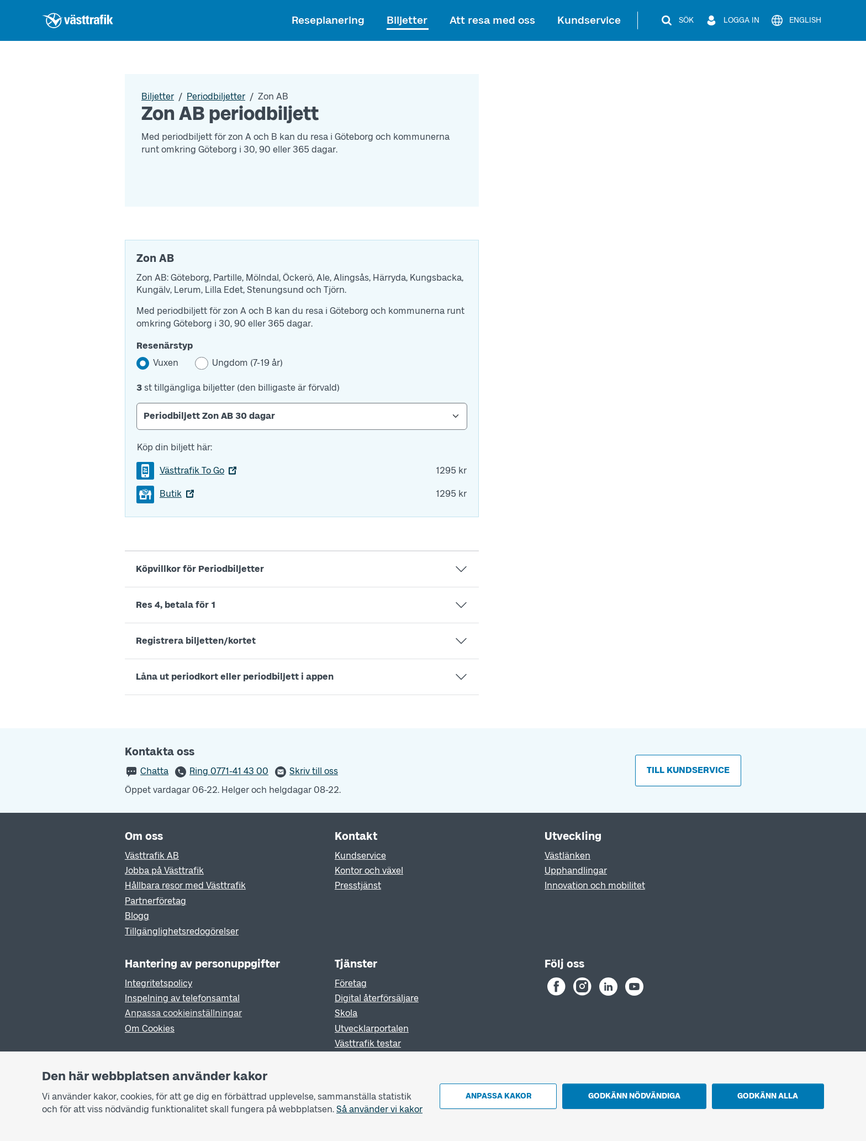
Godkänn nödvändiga (634, 1096)
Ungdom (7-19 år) (247, 362)
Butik (171, 493)
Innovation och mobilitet (595, 885)
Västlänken (567, 855)
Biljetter (407, 20)
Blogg (137, 916)
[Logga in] (732, 20)
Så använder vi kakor (379, 1109)
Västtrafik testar (368, 1043)
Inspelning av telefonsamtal (182, 998)
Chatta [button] (154, 771)
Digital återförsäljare (377, 998)
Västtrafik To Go (192, 470)
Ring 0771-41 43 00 (228, 771)
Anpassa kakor (498, 1096)
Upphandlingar (576, 870)
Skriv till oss (313, 771)
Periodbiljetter (216, 96)
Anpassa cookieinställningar (183, 1013)
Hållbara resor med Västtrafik (185, 885)
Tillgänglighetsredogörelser (182, 931)
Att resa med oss (492, 20)
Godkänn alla (767, 1096)
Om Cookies (150, 1028)
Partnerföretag (155, 901)
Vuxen (165, 362)
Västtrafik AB (152, 855)
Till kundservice (688, 770)
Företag (351, 983)
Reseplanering (328, 20)
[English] (796, 20)
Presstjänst (358, 885)
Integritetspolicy (158, 983)
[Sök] (676, 20)
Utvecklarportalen (372, 1028)
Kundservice (589, 20)
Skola (346, 1013)
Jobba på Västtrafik (164, 870)
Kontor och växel (369, 870)
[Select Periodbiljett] (301, 416)
